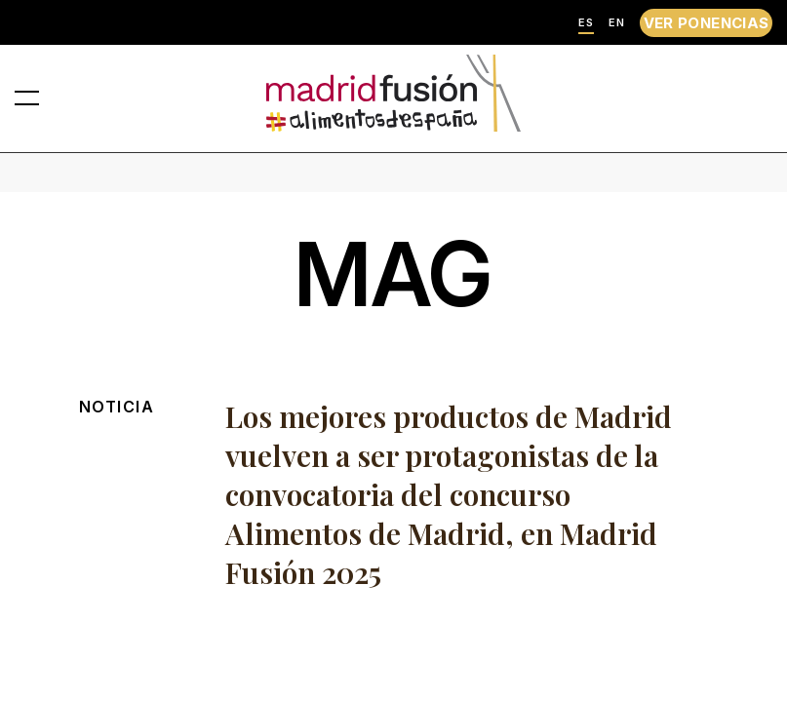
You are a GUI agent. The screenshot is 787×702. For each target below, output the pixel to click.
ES (586, 23)
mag (393, 274)
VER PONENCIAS (706, 23)
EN (617, 23)
